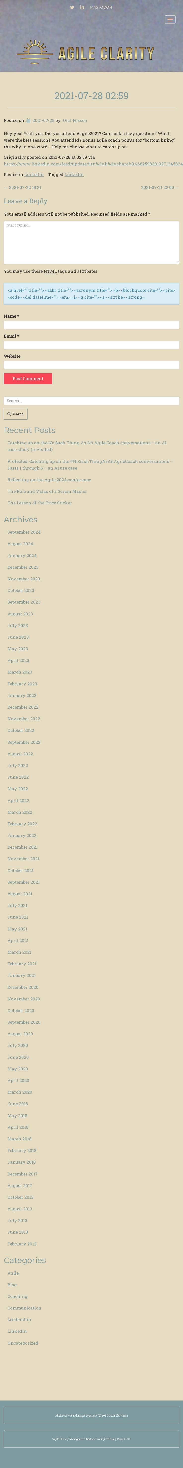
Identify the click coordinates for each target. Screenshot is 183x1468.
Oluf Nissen (75, 120)
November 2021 (23, 858)
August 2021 (19, 894)
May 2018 (17, 1115)
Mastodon (101, 7)
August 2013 (19, 1209)
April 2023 (18, 660)
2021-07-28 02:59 (92, 95)
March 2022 (19, 812)
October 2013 (20, 1197)
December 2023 (22, 567)
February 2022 (22, 824)
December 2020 (22, 987)
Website (12, 356)
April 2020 (18, 1080)
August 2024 (20, 543)
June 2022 (18, 777)
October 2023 (20, 590)
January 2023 (21, 695)
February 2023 (22, 684)
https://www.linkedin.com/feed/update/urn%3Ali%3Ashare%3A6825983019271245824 (93, 164)
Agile (13, 1273)
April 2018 (18, 1127)
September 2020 (23, 1022)
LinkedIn (34, 174)
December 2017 (22, 1174)
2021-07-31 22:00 (160, 187)
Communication (24, 1308)
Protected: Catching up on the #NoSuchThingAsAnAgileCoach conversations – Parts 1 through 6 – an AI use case (90, 464)
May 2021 (17, 929)
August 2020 (20, 1034)
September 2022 (23, 742)
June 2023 (18, 637)
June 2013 (17, 1232)
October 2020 (20, 1010)
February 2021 (21, 964)
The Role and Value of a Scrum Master (47, 491)
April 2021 (18, 940)
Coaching (17, 1296)
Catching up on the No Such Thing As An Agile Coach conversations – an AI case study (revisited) (86, 446)
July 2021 (17, 905)
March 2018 (19, 1139)
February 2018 (21, 1150)
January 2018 (21, 1162)
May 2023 (17, 649)
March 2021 (19, 952)
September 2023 (23, 602)
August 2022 (20, 754)
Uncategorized (22, 1343)
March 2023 (19, 672)
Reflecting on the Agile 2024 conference (49, 479)
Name (11, 316)
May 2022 (17, 788)
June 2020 (18, 1057)
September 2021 (23, 882)
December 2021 (22, 847)
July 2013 (17, 1220)
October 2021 (20, 870)
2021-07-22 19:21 (22, 187)
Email (11, 336)
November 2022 (23, 719)
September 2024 (24, 532)
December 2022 (22, 707)
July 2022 (17, 765)
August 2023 (20, 614)
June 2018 (17, 1104)
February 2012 (21, 1244)
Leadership (19, 1319)
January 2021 (21, 975)
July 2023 (17, 625)
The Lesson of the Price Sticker (39, 503)
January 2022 (21, 835)
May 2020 (17, 1069)
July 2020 (17, 1045)
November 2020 (23, 999)
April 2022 (18, 800)
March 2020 (19, 1092)
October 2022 (20, 730)
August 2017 (19, 1185)
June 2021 (17, 917)
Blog (12, 1284)
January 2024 (22, 555)
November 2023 (23, 579)
